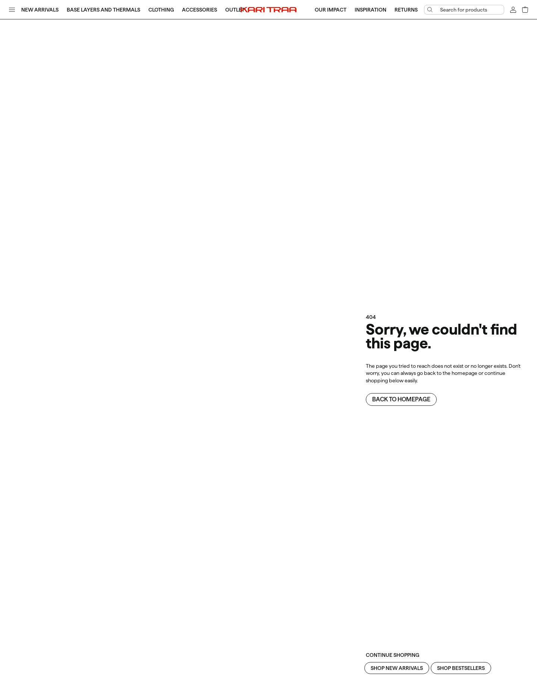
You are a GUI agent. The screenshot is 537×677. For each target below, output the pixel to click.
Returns (406, 10)
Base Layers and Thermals (103, 10)
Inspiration (370, 10)
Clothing (161, 10)
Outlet (235, 10)
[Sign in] (513, 10)
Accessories (199, 10)
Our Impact (330, 10)
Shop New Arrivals (397, 668)
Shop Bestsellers (461, 668)
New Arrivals (40, 10)
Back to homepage (401, 399)
